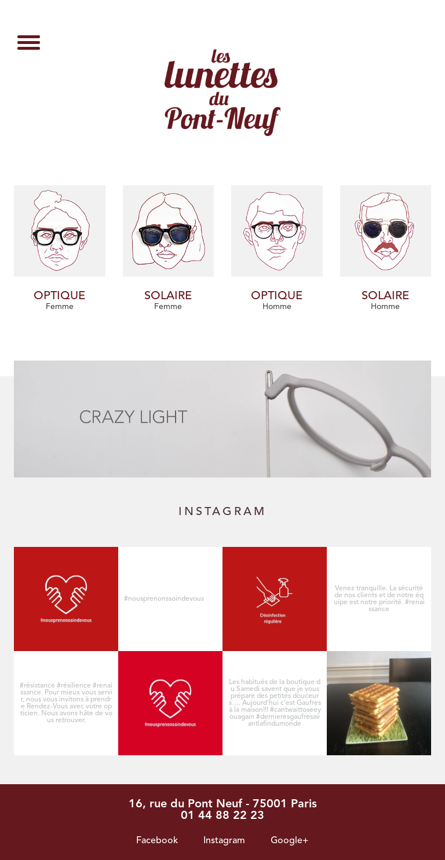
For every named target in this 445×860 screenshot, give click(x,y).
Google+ (290, 841)
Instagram (224, 841)
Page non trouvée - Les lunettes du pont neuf (222, 92)
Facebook (157, 841)
